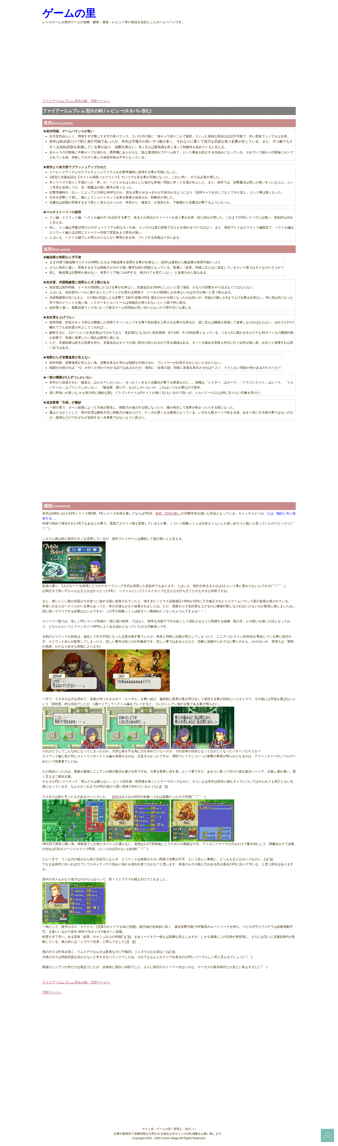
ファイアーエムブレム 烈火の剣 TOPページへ (76, 101)
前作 (115, 797)
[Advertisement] (169, 62)
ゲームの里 (69, 13)
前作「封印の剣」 (168, 513)
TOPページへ (51, 992)
